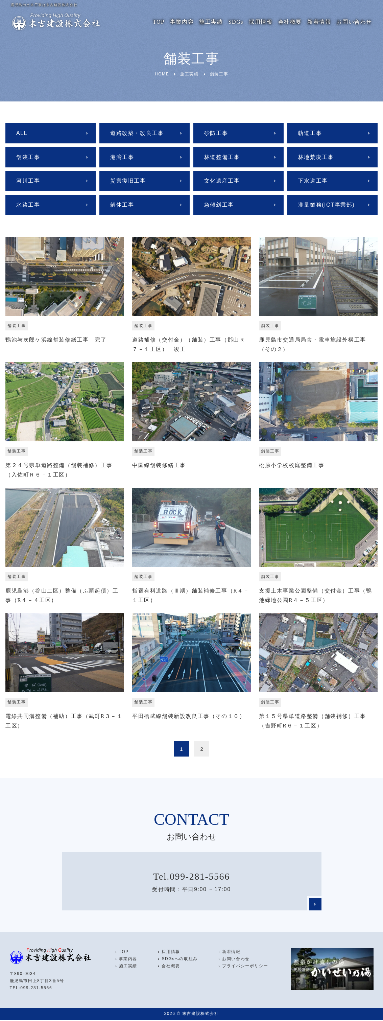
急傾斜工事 (219, 205)
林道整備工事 (222, 157)
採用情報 (260, 22)
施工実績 (211, 22)
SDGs (236, 22)
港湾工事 (122, 157)
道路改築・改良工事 (137, 133)
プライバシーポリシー (245, 967)
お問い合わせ (354, 22)
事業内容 (182, 22)
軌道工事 (310, 133)
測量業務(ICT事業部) (326, 205)
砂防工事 (216, 133)
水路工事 (28, 205)
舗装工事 (28, 157)
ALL (21, 133)
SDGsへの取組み (179, 959)
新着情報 (319, 22)
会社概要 (290, 22)
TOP (159, 22)
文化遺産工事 (222, 181)
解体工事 (122, 205)
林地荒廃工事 (316, 157)
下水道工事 (313, 181)
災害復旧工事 (128, 181)
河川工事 (28, 181)
